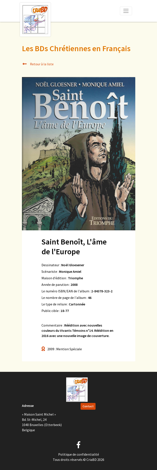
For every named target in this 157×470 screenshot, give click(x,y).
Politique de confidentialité (78, 454)
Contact (88, 406)
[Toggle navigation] (126, 11)
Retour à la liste (38, 64)
